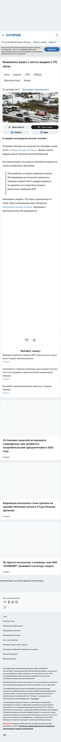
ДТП (27, 74)
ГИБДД (37, 74)
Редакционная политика (11, 635)
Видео (27, 80)
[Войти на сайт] (57, 35)
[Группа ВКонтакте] (5, 602)
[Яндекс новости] (16, 127)
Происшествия (12, 80)
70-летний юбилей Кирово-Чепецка (16, 42)
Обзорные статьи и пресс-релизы (15, 645)
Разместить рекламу (10, 654)
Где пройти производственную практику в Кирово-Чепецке (30, 390)
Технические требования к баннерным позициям (20, 649)
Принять (52, 49)
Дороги (17, 74)
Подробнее (35, 699)
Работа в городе (39, 42)
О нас (5, 616)
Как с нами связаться (10, 640)
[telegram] (35, 340)
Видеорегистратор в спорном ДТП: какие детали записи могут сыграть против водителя (30, 358)
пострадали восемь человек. (17, 206)
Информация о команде (11, 630)
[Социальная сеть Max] (45, 132)
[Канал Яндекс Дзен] (45, 127)
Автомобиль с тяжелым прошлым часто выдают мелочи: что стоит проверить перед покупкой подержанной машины (30, 374)
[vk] (27, 340)
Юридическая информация (13, 626)
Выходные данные (9, 659)
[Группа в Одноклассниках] (9, 602)
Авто (6, 74)
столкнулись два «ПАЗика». (23, 150)
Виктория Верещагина (35, 89)
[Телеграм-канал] (16, 132)
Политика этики (9, 621)
